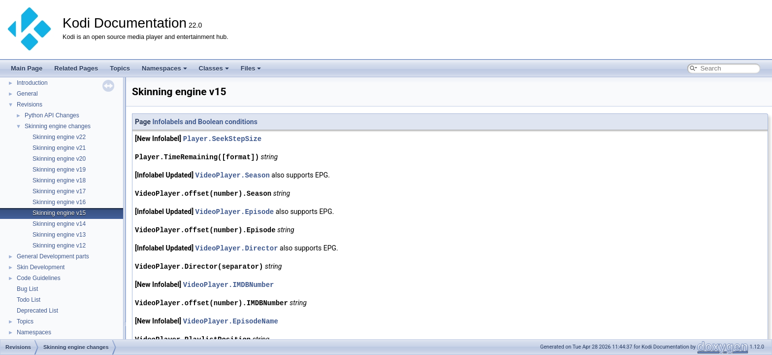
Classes (214, 68)
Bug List (27, 288)
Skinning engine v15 (59, 213)
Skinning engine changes (58, 126)
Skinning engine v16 (59, 202)
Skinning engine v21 (59, 147)
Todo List (28, 299)
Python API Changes (52, 115)
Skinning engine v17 (59, 191)
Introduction (32, 82)
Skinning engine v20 (59, 158)
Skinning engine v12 (59, 245)
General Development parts (53, 256)
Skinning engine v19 (59, 169)
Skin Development (40, 267)
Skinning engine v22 (59, 137)
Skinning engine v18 (59, 180)
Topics (120, 68)
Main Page (26, 68)
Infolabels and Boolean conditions (204, 122)
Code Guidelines (39, 278)
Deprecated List (37, 310)
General (27, 93)
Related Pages (76, 68)
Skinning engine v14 (59, 223)
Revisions (29, 104)
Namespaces (164, 68)
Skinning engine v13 (59, 234)
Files (251, 68)
